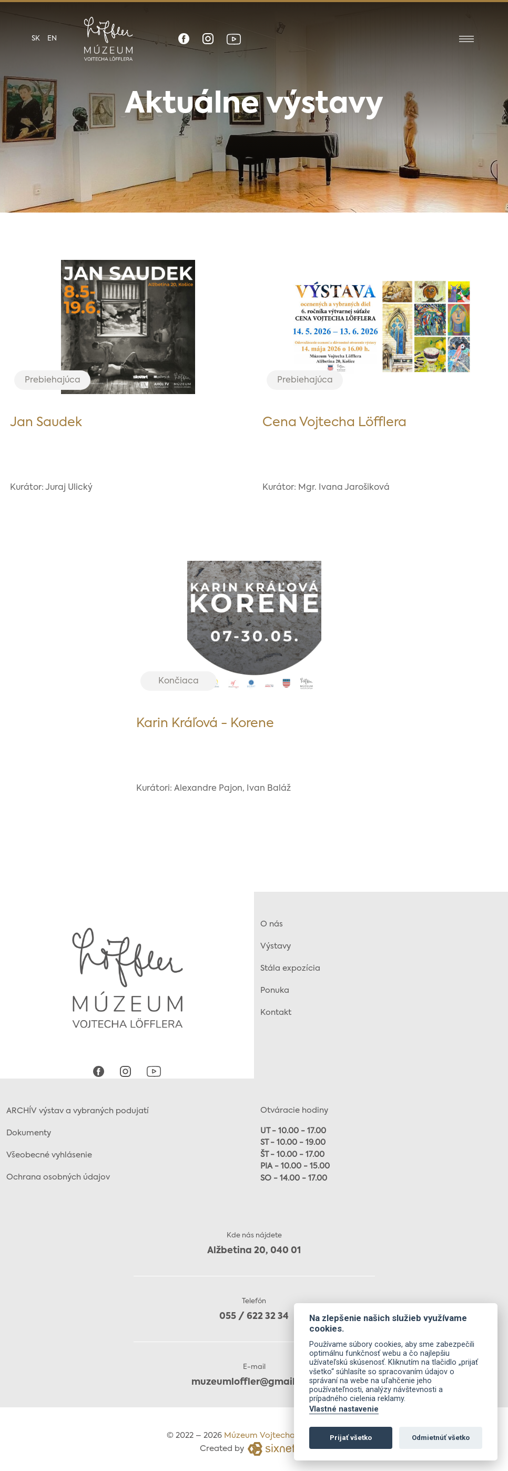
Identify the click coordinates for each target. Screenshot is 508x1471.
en (52, 38)
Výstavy (275, 941)
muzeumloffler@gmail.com (254, 1377)
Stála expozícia (290, 963)
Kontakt (275, 1007)
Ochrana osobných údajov (58, 1172)
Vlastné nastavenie (344, 1409)
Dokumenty (28, 1128)
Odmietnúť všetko (441, 1438)
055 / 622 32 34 (254, 1311)
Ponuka (274, 985)
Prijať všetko (351, 1438)
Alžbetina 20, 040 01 (254, 1245)
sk (36, 38)
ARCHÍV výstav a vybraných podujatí (77, 1106)
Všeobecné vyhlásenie (49, 1150)
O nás (271, 919)
